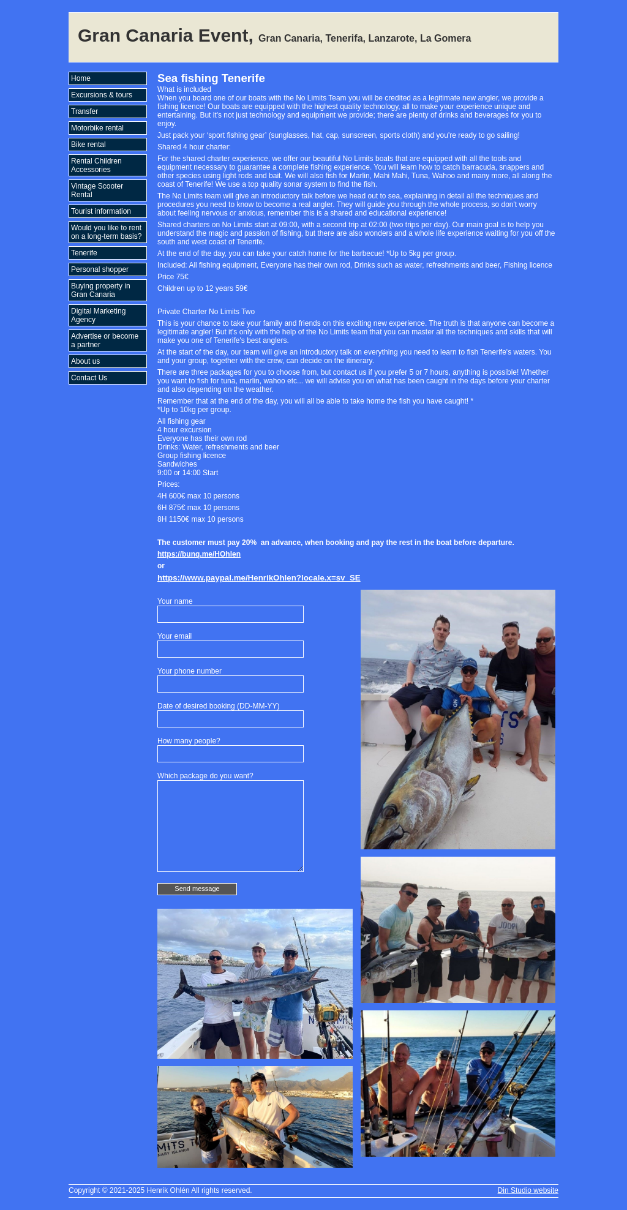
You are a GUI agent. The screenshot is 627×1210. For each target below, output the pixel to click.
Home (81, 78)
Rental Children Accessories (96, 165)
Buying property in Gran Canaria (100, 290)
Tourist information (101, 211)
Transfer (84, 111)
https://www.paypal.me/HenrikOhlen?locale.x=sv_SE (259, 577)
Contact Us (89, 378)
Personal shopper (100, 269)
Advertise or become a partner (104, 340)
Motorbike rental (97, 128)
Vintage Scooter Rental (97, 190)
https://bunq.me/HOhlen (199, 554)
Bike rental (88, 144)
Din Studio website (528, 1190)
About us (85, 361)
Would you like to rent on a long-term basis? (106, 232)
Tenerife (84, 253)
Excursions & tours (101, 95)
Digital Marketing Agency (98, 315)
